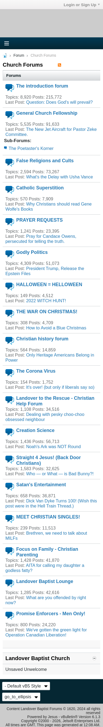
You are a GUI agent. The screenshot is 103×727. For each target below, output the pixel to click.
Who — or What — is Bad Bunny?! (60, 473)
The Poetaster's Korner (31, 148)
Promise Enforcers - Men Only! (50, 613)
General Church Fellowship (46, 113)
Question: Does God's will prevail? (59, 102)
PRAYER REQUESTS (39, 220)
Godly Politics (32, 252)
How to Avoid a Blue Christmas (56, 327)
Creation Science (35, 430)
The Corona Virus (35, 371)
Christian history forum (42, 338)
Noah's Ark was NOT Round (53, 446)
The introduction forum (42, 86)
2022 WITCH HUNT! (46, 300)
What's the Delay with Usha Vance (59, 176)
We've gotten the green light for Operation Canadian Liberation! (46, 632)
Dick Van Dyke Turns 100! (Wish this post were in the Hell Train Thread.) (51, 503)
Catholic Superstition (40, 187)
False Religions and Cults (45, 160)
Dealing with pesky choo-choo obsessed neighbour (44, 417)
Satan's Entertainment (41, 484)
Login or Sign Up (82, 4)
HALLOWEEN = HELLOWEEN (49, 284)
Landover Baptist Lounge (44, 581)
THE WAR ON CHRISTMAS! (46, 311)
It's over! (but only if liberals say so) (60, 387)
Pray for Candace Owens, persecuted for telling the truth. (40, 239)
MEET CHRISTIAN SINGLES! (48, 517)
